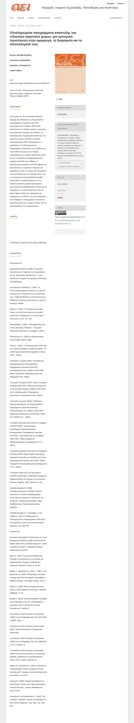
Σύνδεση (120, 3)
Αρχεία (31, 18)
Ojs (11, 18)
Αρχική (13, 26)
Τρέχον (20, 18)
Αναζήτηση (116, 18)
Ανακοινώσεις (44, 18)
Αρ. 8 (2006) (29, 26)
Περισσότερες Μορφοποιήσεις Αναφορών (69, 164)
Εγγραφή (110, 3)
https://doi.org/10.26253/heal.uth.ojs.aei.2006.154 (29, 83)
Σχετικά (57, 18)
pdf (60, 99)
